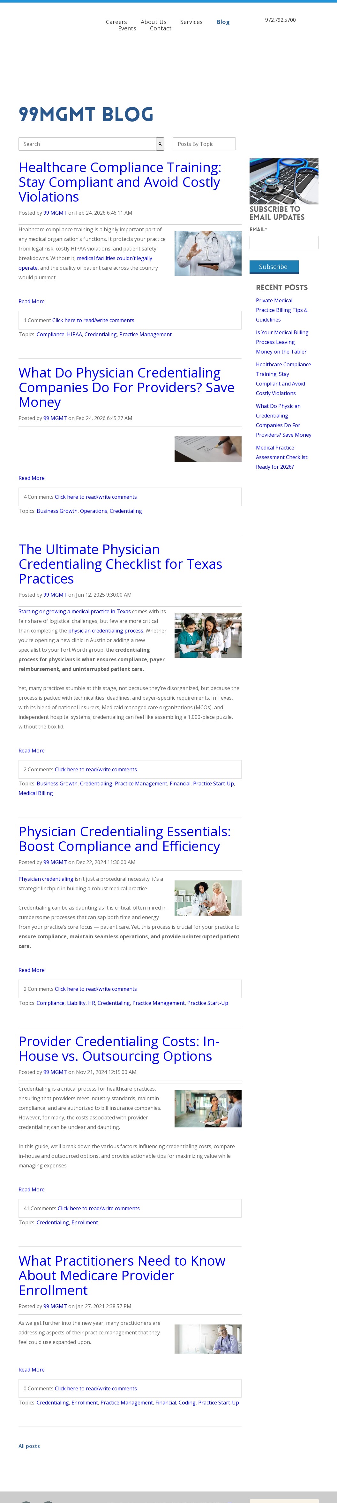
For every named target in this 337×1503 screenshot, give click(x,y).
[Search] (160, 91)
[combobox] (87, 91)
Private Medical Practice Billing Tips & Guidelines (282, 257)
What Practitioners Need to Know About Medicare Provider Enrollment (122, 1222)
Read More (32, 248)
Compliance (50, 281)
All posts (29, 1393)
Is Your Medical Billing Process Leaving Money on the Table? (282, 289)
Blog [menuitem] (223, 19)
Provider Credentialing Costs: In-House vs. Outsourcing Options (119, 995)
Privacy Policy (192, 1460)
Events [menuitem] (127, 26)
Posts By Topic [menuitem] (195, 91)
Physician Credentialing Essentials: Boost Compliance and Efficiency (125, 785)
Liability (76, 950)
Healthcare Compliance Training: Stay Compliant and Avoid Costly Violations (120, 129)
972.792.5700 (280, 17)
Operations (93, 458)
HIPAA (74, 281)
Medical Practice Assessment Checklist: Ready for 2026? (282, 404)
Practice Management (145, 281)
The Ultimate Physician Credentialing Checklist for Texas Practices (120, 511)
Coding (187, 1349)
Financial (180, 730)
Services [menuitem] (191, 19)
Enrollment (84, 1169)
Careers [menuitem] (116, 19)
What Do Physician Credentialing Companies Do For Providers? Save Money (127, 334)
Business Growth (57, 458)
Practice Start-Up (213, 730)
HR (91, 950)
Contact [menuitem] (161, 26)
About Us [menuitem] (154, 19)
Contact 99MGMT (275, 1457)
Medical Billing (36, 740)
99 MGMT (55, 159)
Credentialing (101, 281)
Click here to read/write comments (93, 267)
